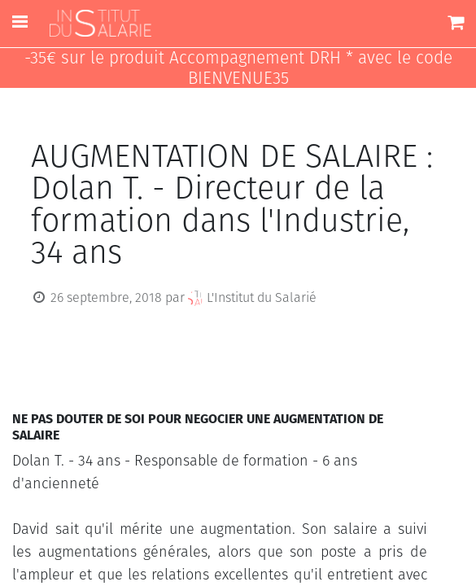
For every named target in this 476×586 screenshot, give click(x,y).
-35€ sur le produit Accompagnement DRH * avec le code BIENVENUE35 (238, 68)
